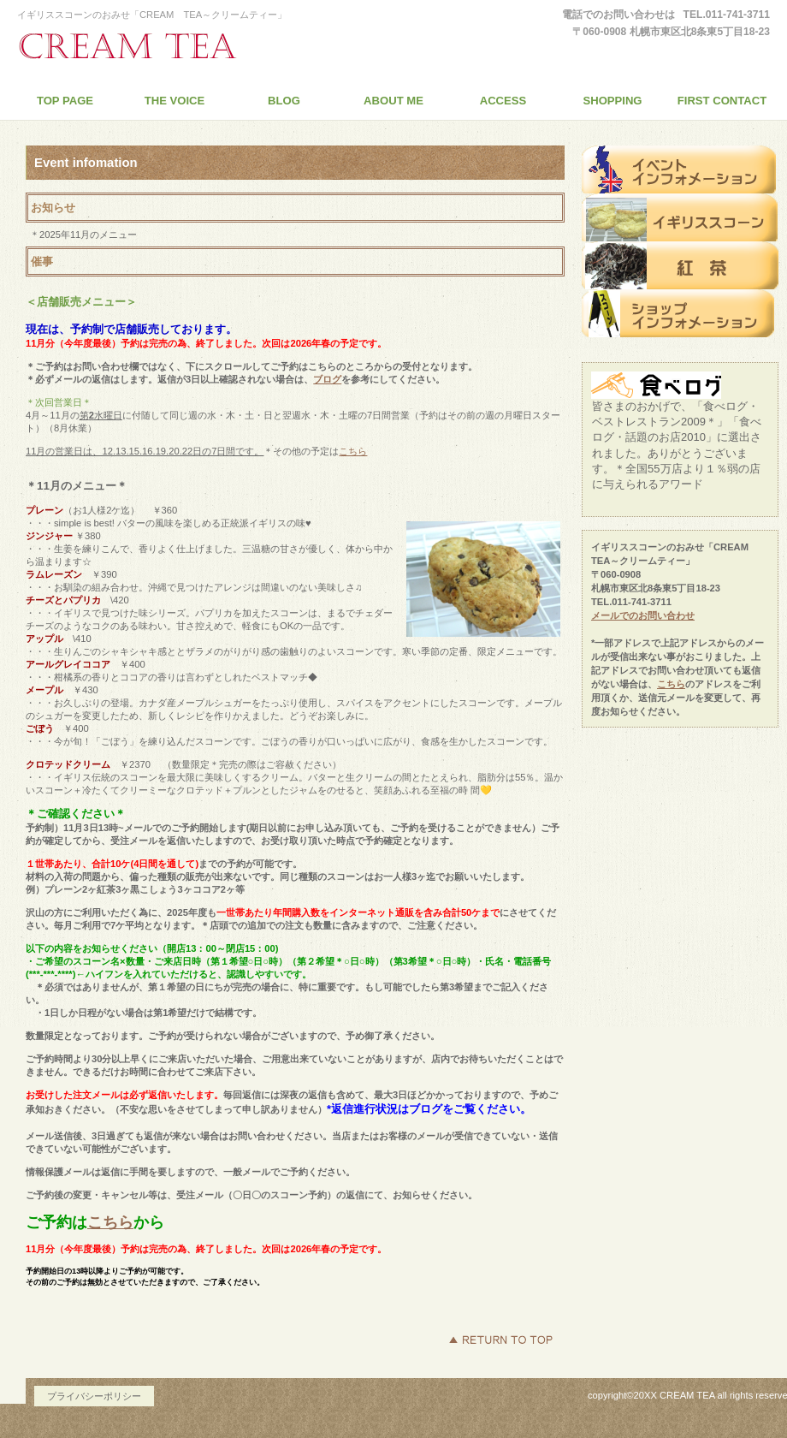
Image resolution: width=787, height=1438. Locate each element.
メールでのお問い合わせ (643, 615)
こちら (353, 451)
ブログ (327, 379)
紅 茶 (680, 265)
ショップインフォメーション (680, 313)
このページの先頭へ (500, 1339)
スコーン (680, 217)
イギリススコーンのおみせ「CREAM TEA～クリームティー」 (175, 46)
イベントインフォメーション (680, 169)
